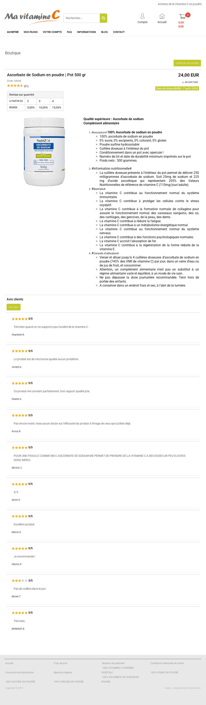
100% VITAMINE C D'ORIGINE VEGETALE (117, 670)
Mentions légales (63, 672)
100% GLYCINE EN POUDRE (20, 681)
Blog (104, 31)
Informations (86, 31)
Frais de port (60, 663)
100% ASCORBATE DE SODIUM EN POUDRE (120, 679)
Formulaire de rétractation (19, 672)
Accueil (9, 663)
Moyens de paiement (113, 663)
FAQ (69, 31)
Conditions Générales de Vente (167, 663)
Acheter (13, 31)
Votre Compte (52, 31)
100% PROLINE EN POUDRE (69, 681)
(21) (26, 86)
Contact (119, 31)
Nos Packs (31, 31)
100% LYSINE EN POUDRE (164, 672)
